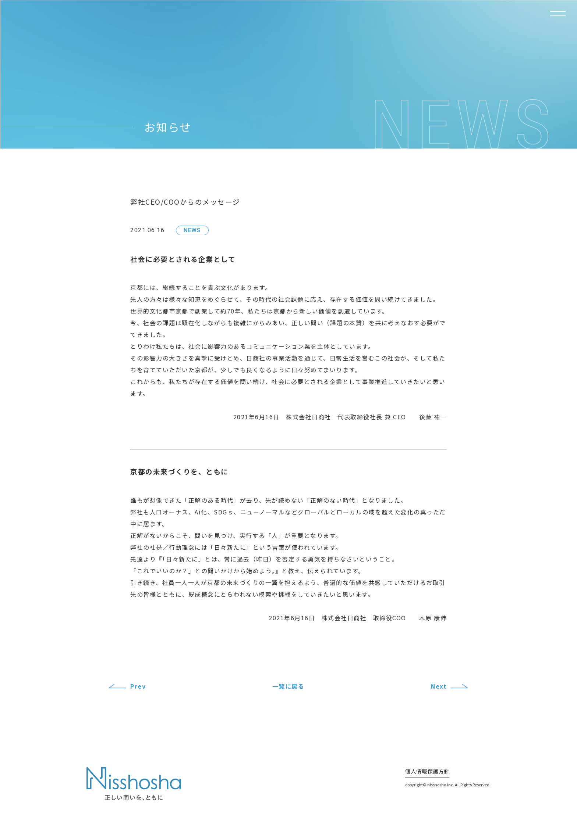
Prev (138, 686)
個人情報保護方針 (427, 771)
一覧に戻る (288, 686)
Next (439, 686)
